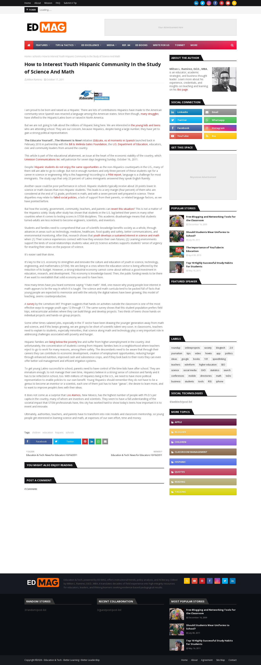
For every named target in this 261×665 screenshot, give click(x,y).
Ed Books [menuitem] (141, 45)
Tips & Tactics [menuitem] (64, 45)
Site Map (220, 660)
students (189, 381)
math (218, 375)
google (185, 359)
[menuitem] (28, 45)
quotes (180, 472)
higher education (208, 364)
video (198, 353)
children (36, 432)
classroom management (191, 452)
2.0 (231, 347)
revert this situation (122, 209)
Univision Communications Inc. (42, 159)
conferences (177, 375)
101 (206, 359)
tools (201, 381)
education (48, 432)
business (175, 381)
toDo (228, 375)
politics (229, 353)
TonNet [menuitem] (180, 45)
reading (180, 481)
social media (189, 370)
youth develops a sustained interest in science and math (126, 235)
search (227, 370)
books (196, 359)
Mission (48, 3)
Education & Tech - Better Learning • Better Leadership (72, 660)
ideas (174, 359)
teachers (175, 364)
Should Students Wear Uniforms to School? (207, 233)
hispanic (59, 432)
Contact (233, 660)
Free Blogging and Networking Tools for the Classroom (211, 218)
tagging (180, 491)
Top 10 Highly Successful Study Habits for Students (209, 264)
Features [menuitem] (42, 45)
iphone (219, 381)
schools (37, 56)
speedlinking (219, 359)
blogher (180, 432)
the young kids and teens (145, 125)
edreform (190, 364)
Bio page (182, 89)
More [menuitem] (193, 45)
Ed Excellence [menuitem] (90, 45)
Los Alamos (73, 395)
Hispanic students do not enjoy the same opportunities (66, 167)
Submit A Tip (70, 3)
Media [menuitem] (110, 45)
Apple (178, 422)
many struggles (150, 113)
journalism (176, 353)
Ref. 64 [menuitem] (126, 45)
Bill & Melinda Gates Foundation (88, 144)
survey (30, 304)
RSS (210, 381)
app (218, 353)
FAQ (58, 3)
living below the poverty (63, 342)
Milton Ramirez (34, 79)
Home (27, 3)
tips (188, 353)
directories (206, 375)
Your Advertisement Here (170, 27)
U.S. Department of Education (130, 144)
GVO (203, 370)
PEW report (114, 174)
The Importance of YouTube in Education (205, 249)
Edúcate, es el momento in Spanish (114, 140)
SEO (223, 364)
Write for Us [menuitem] (161, 45)
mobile (192, 375)
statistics (214, 370)
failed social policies (65, 197)
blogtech (220, 347)
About (37, 3)
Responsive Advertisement (203, 177)
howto (208, 353)
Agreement (207, 660)
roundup (175, 347)
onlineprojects (192, 347)
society (208, 347)
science (175, 370)
